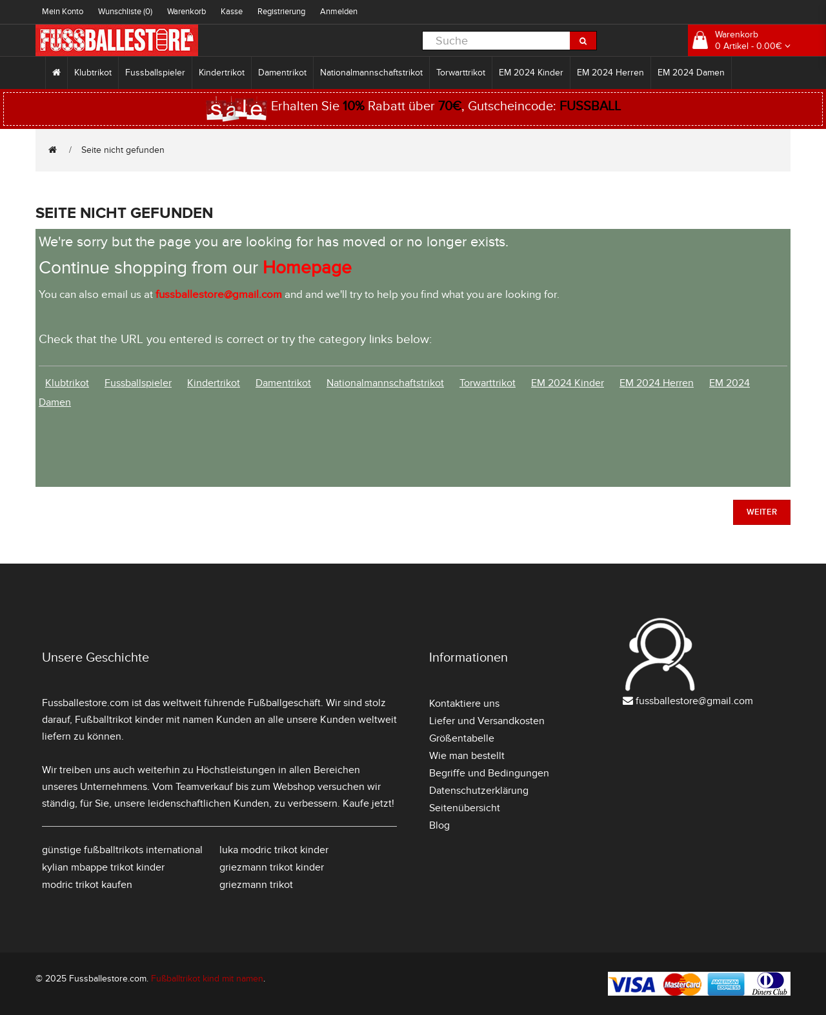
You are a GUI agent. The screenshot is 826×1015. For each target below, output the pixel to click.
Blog (439, 825)
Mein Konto (62, 11)
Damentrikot (282, 72)
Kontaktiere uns (464, 703)
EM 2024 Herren (610, 72)
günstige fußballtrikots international (122, 849)
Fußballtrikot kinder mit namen (144, 719)
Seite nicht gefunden (123, 149)
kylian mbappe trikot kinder (103, 867)
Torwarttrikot (460, 72)
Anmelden (339, 11)
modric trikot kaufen (87, 884)
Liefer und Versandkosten (487, 720)
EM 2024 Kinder (531, 72)
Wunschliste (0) (125, 11)
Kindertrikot (222, 72)
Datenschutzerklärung (479, 790)
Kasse (232, 11)
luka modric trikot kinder (273, 849)
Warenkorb (186, 11)
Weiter (762, 512)
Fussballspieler (155, 72)
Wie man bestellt (467, 755)
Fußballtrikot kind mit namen (207, 978)
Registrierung (281, 11)
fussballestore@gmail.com (694, 701)
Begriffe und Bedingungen (489, 773)
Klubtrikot (93, 72)
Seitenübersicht (464, 808)
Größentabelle (461, 738)
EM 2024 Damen (691, 72)
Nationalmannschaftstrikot (371, 72)
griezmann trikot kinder (271, 867)
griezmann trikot (256, 884)
